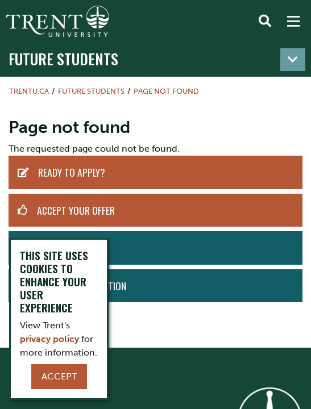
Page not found (166, 91)
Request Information (82, 285)
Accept (59, 376)
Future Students (63, 59)
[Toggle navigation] (292, 59)
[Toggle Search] (265, 22)
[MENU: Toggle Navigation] (293, 22)
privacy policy (49, 338)
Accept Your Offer (76, 210)
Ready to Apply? (71, 172)
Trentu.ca (29, 91)
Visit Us (51, 247)
